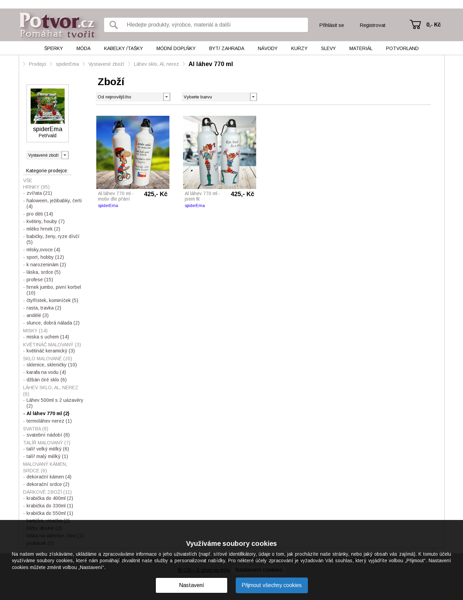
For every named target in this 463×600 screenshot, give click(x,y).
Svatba (35, 428)
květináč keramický (51, 350)
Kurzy (299, 48)
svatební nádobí (48, 435)
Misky (35, 330)
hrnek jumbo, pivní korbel (54, 290)
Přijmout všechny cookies (272, 585)
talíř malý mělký (47, 456)
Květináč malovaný (52, 344)
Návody (268, 48)
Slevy (328, 48)
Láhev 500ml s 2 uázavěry (55, 403)
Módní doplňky (176, 48)
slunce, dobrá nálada (53, 323)
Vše (27, 180)
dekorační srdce (48, 484)
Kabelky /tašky (123, 48)
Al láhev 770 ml (210, 64)
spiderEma (67, 64)
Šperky (53, 48)
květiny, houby (46, 221)
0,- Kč (433, 25)
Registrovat (372, 25)
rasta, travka (44, 308)
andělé (38, 315)
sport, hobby (45, 257)
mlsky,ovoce (43, 249)
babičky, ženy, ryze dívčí (53, 239)
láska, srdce (44, 272)
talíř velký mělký (48, 449)
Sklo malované (47, 358)
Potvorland (402, 48)
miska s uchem (48, 337)
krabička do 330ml (50, 505)
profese (40, 279)
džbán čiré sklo (47, 379)
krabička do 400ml (50, 498)
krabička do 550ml (50, 513)
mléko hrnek (43, 229)
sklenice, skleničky (52, 364)
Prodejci (37, 64)
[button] (253, 96)
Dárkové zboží (47, 492)
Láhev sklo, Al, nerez (156, 64)
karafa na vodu (46, 372)
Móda (83, 48)
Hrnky (36, 187)
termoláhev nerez (49, 421)
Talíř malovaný (46, 442)
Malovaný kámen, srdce (45, 467)
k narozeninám (46, 264)
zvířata (39, 193)
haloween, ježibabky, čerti (54, 203)
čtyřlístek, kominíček (52, 300)
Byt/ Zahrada (226, 48)
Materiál (361, 48)
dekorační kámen (49, 476)
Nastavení (191, 585)
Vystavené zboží (106, 64)
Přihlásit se (331, 25)
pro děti (40, 214)
